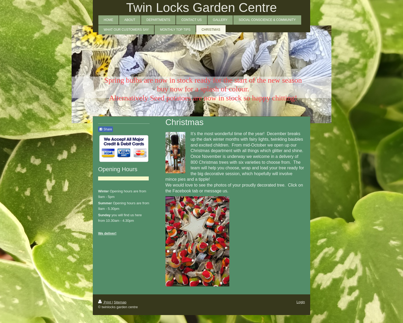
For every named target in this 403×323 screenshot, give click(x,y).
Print (105, 302)
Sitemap (120, 302)
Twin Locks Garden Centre (201, 8)
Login (300, 302)
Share (105, 129)
